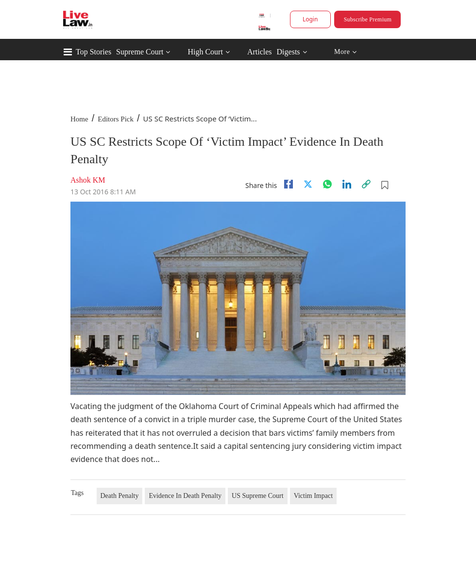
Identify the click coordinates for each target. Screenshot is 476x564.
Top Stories (93, 52)
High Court (204, 52)
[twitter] (308, 184)
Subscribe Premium (367, 19)
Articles (259, 52)
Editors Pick (116, 119)
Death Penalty (120, 495)
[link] (366, 184)
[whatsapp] (327, 184)
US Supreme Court (258, 495)
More (345, 52)
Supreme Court (139, 52)
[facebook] (288, 184)
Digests (288, 52)
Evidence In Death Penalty (185, 495)
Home (79, 119)
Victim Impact (313, 495)
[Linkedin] (346, 184)
